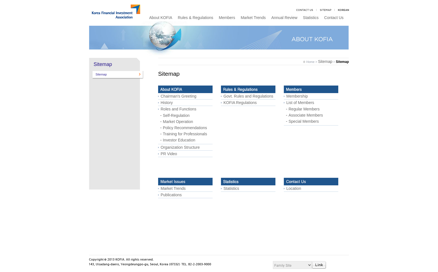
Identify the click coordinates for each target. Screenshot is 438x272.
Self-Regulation (176, 115)
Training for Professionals (185, 134)
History (167, 102)
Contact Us (334, 17)
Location (293, 188)
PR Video (169, 154)
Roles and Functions (178, 109)
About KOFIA (160, 17)
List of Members (300, 102)
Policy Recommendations (185, 128)
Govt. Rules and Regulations (248, 96)
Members (227, 17)
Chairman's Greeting (178, 96)
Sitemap (101, 74)
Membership (297, 96)
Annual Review (284, 17)
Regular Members (304, 109)
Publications (171, 195)
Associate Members (306, 115)
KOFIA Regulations (240, 102)
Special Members (304, 121)
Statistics (311, 17)
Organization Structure (180, 147)
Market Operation (178, 121)
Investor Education (179, 140)
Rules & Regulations (195, 17)
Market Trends (253, 17)
